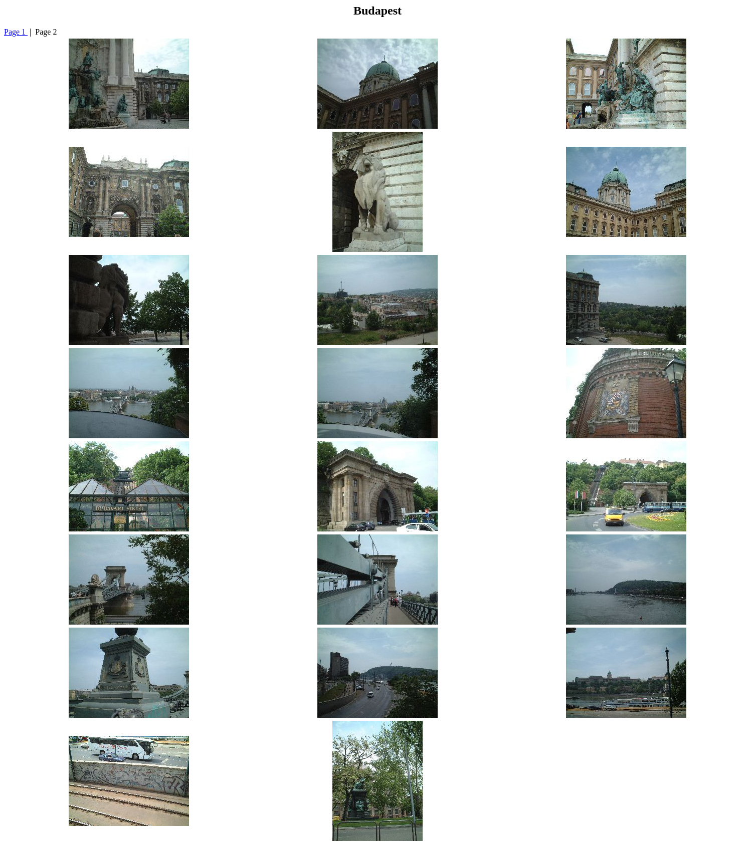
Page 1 (16, 32)
